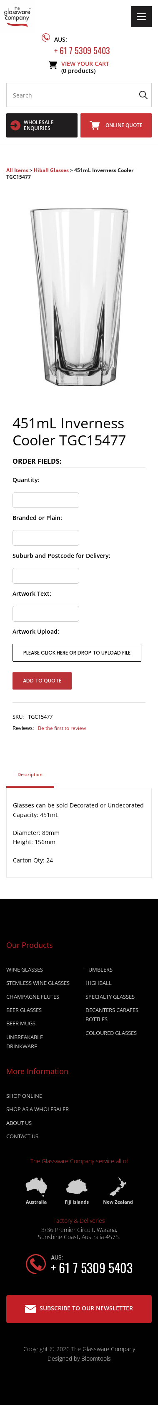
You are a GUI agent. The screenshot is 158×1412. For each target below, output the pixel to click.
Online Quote (116, 125)
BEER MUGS (20, 1024)
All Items (18, 170)
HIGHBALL (98, 983)
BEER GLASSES (24, 1010)
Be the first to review (62, 728)
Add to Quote (42, 680)
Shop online (24, 1096)
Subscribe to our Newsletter (79, 1308)
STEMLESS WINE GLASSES (38, 983)
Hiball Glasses (51, 170)
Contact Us (22, 1137)
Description (30, 774)
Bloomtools (96, 1359)
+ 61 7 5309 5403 (82, 44)
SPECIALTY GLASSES (110, 997)
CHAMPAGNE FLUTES (32, 997)
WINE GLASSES (24, 970)
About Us (19, 1123)
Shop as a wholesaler (37, 1110)
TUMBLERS (99, 970)
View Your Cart (85, 67)
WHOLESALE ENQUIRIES (32, 125)
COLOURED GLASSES (111, 1033)
